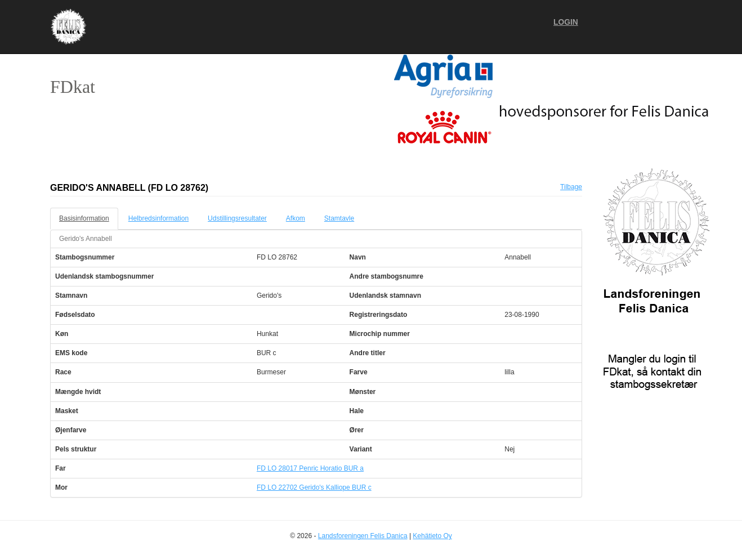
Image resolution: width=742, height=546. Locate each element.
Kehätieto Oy (432, 536)
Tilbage (571, 187)
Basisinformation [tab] (84, 218)
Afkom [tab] (295, 218)
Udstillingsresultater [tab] (237, 218)
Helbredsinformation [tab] (158, 218)
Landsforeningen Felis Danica (363, 536)
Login (565, 22)
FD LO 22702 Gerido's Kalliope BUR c (314, 487)
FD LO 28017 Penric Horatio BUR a (310, 468)
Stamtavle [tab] (339, 218)
